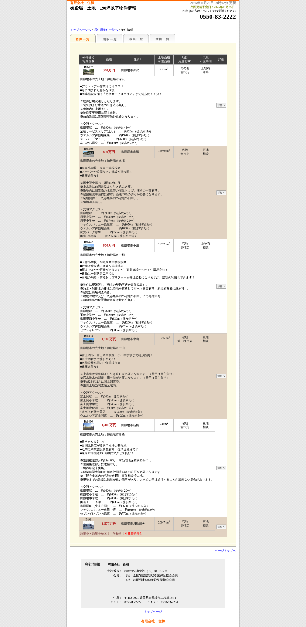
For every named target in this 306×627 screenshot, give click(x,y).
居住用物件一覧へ (106, 29)
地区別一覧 (83, 38)
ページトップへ (225, 550)
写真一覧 (136, 38)
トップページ (153, 611)
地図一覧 (162, 38)
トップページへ (80, 29)
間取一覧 (109, 38)
